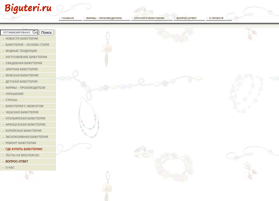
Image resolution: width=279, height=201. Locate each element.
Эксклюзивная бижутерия (27, 136)
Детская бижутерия (21, 81)
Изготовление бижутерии (26, 57)
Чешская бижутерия (22, 112)
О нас (10, 167)
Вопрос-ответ (187, 18)
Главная (68, 18)
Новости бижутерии (22, 38)
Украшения (14, 93)
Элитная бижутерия (22, 69)
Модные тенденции (21, 50)
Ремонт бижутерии (21, 143)
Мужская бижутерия (22, 75)
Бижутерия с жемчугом (24, 106)
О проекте (216, 18)
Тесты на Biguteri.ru (22, 155)
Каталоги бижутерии (149, 18)
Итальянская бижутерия (25, 118)
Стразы (11, 100)
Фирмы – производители (104, 18)
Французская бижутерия (25, 124)
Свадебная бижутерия (24, 63)
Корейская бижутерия (24, 130)
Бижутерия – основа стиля (27, 44)
